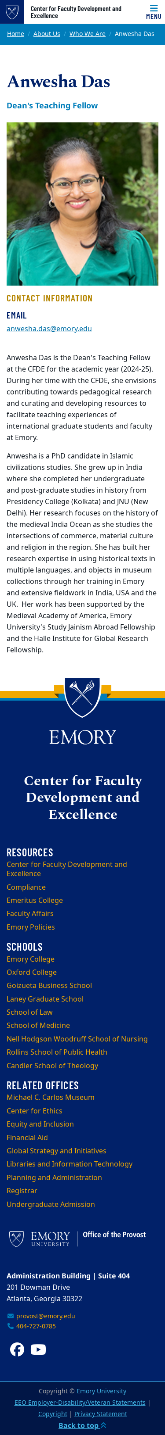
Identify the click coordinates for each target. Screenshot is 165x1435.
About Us (46, 34)
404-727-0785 (31, 1326)
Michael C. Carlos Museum (51, 1097)
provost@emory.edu (41, 1316)
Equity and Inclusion (40, 1124)
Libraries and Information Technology (69, 1164)
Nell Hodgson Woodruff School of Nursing (77, 1039)
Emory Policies (31, 927)
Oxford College (32, 972)
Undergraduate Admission (51, 1204)
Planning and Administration (54, 1178)
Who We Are (88, 34)
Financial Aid (27, 1138)
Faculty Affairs (30, 914)
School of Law (30, 1012)
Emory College (31, 959)
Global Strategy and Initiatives (56, 1151)
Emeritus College (35, 900)
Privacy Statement (100, 1414)
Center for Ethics (34, 1111)
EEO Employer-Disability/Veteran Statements (80, 1402)
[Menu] (154, 12)
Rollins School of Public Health (57, 1052)
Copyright (52, 1414)
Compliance (26, 887)
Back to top (82, 1425)
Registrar (22, 1191)
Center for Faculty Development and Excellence (76, 12)
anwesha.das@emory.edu (49, 329)
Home (15, 34)
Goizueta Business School (49, 986)
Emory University (101, 1391)
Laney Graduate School (45, 999)
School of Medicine (38, 1025)
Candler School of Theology (52, 1066)
